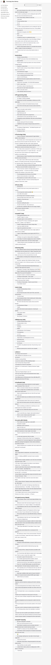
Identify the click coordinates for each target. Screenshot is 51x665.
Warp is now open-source (22, 89)
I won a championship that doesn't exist (25, 75)
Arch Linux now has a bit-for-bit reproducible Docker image (27, 373)
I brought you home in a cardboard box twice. (26, 37)
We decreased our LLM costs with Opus (25, 73)
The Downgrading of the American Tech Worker (26, 174)
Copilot (18, 307)
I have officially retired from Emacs (24, 91)
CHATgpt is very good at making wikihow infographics (28, 237)
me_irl (18, 23)
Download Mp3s (4, 7)
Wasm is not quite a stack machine (24, 109)
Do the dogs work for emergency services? (25, 195)
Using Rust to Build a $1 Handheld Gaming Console (27, 103)
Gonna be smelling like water (23, 202)
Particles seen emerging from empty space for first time (26, 594)
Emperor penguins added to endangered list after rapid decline (27, 616)
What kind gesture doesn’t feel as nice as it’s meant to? (28, 400)
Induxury (19, 325)
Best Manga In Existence (22, 316)
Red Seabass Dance (21, 335)
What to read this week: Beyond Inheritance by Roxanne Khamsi (28, 614)
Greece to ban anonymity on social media (25, 176)
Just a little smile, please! (22, 193)
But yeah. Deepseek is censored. (23, 621)
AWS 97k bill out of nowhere (23, 576)
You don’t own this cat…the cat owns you (25, 204)
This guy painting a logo (22, 21)
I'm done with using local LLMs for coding (25, 436)
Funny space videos (21, 312)
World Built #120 (20, 339)
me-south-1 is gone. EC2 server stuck (24, 556)
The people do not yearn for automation (23, 364)
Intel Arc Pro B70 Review (22, 77)
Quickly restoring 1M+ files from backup (25, 122)
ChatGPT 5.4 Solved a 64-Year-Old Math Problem (27, 628)
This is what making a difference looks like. (25, 17)
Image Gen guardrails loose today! (24, 228)
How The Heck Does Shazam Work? (22, 362)
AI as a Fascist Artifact (19, 375)
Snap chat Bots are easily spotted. (24, 645)
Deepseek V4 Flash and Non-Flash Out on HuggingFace (28, 438)
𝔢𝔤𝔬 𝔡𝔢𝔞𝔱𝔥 (19, 334)
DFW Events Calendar (5, 16)
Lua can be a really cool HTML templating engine (25, 360)
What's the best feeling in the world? (24, 416)
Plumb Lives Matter (21, 210)
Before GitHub (20, 60)
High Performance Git (21, 112)
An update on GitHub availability (23, 98)
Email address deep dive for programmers (25, 114)
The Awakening (20, 332)
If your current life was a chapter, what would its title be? (28, 413)
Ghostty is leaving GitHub (22, 57)
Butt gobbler (19, 201)
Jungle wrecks (20, 290)
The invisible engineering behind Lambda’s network (27, 558)
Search (39, 5)
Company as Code (21, 131)
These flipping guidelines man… (23, 215)
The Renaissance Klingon (22, 305)
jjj (15, 369)
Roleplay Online (4, 17)
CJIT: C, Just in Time (21, 84)
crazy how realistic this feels (22, 226)
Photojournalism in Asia (22, 323)
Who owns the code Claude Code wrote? (25, 87)
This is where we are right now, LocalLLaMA (26, 421)
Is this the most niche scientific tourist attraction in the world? (27, 612)
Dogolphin (19, 326)
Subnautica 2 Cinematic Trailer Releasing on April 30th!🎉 (28, 269)
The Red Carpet (20, 296)
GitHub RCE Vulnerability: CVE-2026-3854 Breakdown (28, 82)
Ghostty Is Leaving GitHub (22, 96)
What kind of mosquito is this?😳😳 (24, 32)
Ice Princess (19, 343)
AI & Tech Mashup (4, 5)
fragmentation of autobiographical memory (25, 337)
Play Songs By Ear (4, 10)
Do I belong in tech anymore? (21, 353)
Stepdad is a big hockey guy (23, 199)
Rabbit (18, 328)
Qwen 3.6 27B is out (21, 427)
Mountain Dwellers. (21, 341)
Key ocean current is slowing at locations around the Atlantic (27, 607)
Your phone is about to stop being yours (25, 86)
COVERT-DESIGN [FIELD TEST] (24, 289)
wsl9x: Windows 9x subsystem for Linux (23, 355)
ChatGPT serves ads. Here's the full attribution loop (27, 58)
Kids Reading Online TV (5, 14)
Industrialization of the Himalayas (23, 330)
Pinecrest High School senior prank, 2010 (25, 197)
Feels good (19, 19)
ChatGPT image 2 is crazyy (22, 217)
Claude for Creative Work (22, 66)
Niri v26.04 (17, 357)
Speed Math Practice (5, 12)
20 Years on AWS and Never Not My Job (25, 560)
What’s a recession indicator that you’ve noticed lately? (28, 387)
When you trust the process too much (24, 623)
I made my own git (21, 111)
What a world (19, 35)
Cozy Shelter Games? (21, 283)
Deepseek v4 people (21, 423)
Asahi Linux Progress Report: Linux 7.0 (23, 371)
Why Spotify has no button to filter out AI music (26, 177)
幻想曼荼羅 (19, 314)
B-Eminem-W (20, 30)
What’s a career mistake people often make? (26, 414)
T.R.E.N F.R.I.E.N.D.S (21, 639)
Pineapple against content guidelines (24, 218)
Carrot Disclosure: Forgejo (22, 71)
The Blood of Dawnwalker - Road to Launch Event (27, 282)
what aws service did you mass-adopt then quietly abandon (29, 562)
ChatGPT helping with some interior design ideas (27, 224)
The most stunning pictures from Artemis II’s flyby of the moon (27, 585)
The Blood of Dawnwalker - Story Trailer (25, 276)
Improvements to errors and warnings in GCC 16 (27, 116)
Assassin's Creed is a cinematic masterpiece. (26, 274)
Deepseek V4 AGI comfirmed (23, 425)
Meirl (18, 33)
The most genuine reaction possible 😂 (25, 192)
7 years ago (19, 650)
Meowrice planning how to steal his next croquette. (27, 348)
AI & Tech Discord (4, 8)
